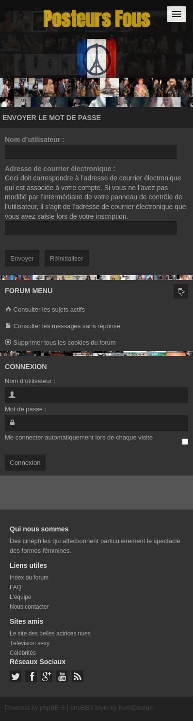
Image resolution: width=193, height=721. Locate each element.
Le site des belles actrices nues (50, 633)
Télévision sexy (29, 643)
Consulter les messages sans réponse (62, 326)
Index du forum (29, 577)
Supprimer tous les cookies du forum (60, 343)
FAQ (15, 587)
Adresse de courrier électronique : (60, 169)
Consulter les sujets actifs (45, 310)
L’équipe (21, 597)
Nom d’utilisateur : (34, 139)
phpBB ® (52, 707)
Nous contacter (29, 606)
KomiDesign (136, 707)
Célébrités (23, 653)
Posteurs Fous (96, 19)
